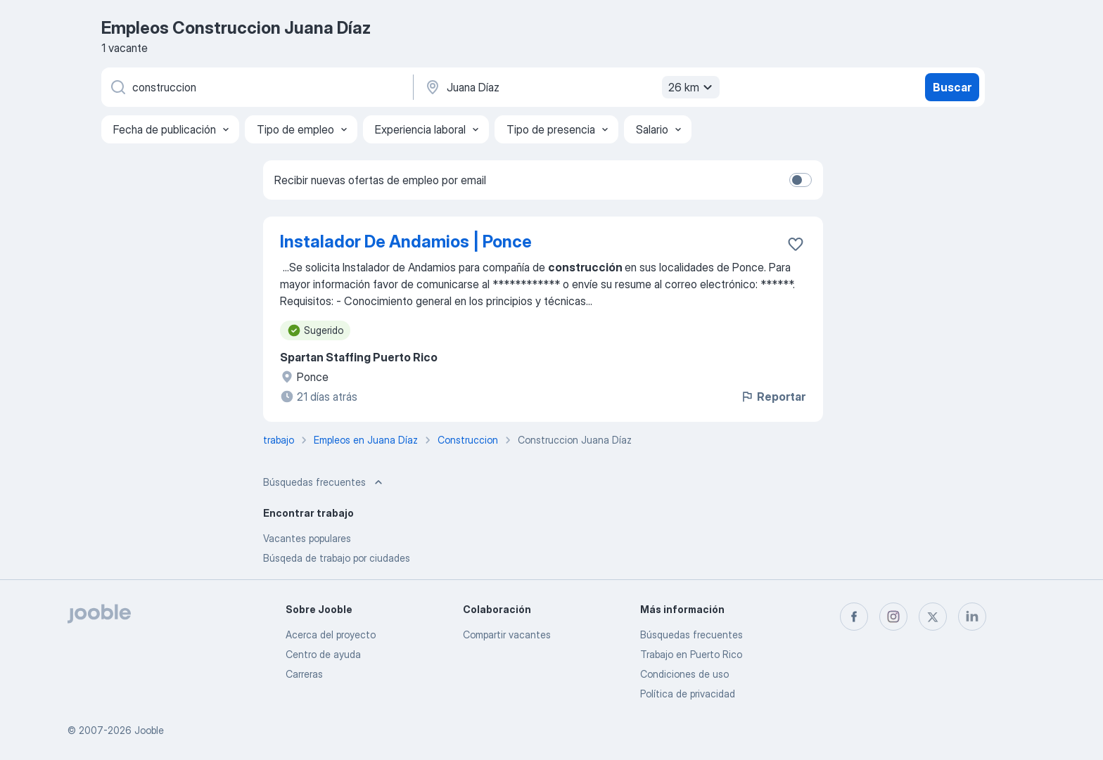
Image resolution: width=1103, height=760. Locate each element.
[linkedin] (972, 617)
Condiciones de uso (684, 674)
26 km (692, 87)
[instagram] (893, 617)
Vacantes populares (307, 538)
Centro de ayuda (323, 654)
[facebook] (854, 617)
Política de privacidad (687, 694)
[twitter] (933, 617)
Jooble (149, 730)
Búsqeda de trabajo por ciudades (336, 558)
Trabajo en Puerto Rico (691, 654)
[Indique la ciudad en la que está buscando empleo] (570, 87)
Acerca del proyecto (331, 634)
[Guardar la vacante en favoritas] (795, 244)
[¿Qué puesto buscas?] (256, 87)
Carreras (304, 674)
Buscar (952, 87)
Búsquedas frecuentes (691, 634)
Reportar (772, 396)
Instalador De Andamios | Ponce (406, 241)
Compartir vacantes (507, 634)
